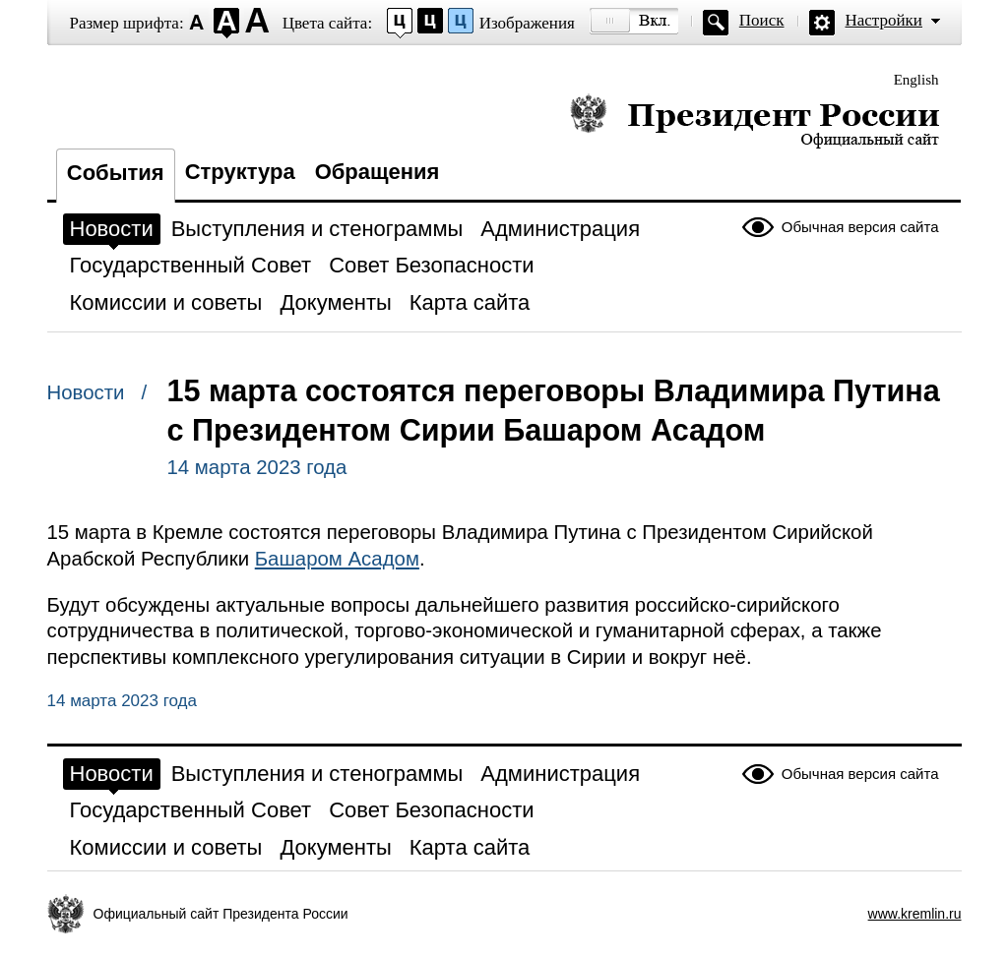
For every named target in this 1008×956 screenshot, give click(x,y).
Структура (240, 171)
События (115, 172)
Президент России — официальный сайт (754, 120)
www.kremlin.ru (915, 914)
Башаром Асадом (337, 558)
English (916, 80)
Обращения (377, 171)
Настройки (884, 20)
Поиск (762, 20)
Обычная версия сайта (860, 226)
